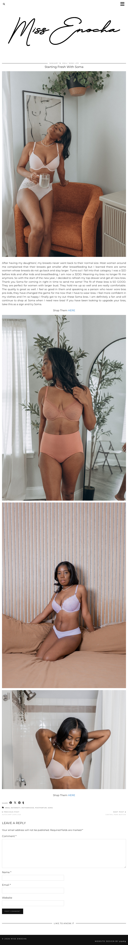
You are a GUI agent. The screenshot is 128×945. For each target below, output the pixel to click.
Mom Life (74, 63)
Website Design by (110, 941)
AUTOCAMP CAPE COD (11, 813)
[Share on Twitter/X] (15, 802)
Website (7, 897)
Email (6, 884)
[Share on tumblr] (23, 802)
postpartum (41, 808)
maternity (15, 808)
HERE (71, 310)
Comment (9, 836)
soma (50, 808)
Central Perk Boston (116, 813)
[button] (124, 4)
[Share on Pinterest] (19, 802)
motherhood (28, 808)
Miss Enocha (19, 939)
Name (6, 872)
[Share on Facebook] (11, 802)
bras (7, 808)
